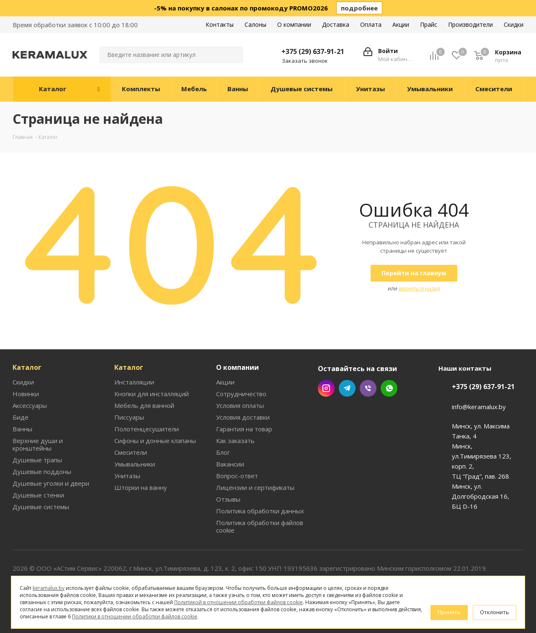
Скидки (23, 382)
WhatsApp (389, 388)
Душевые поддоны (42, 471)
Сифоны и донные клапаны (155, 440)
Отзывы (228, 499)
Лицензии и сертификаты (255, 487)
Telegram (347, 388)
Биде (20, 417)
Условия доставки (243, 417)
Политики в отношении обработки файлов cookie (134, 616)
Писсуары (129, 417)
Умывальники (134, 464)
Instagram (326, 388)
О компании (237, 367)
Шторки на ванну (140, 487)
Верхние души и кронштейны (38, 444)
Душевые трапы (37, 460)
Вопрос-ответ (237, 476)
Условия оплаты (240, 405)
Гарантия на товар (244, 429)
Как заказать (235, 440)
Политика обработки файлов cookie (259, 526)
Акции (225, 382)
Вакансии (230, 464)
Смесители (130, 452)
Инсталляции (134, 382)
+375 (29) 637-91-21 (312, 51)
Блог (223, 452)
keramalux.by (48, 588)
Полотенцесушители (146, 429)
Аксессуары (30, 405)
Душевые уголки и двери (51, 483)
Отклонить (494, 612)
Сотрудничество (241, 394)
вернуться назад (419, 288)
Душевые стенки (38, 495)
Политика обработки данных (260, 511)
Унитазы (127, 476)
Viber (368, 388)
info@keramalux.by (479, 406)
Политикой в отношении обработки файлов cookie (238, 602)
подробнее (359, 8)
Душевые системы (41, 506)
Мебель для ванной (144, 405)
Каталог (27, 367)
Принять (449, 612)
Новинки (26, 394)
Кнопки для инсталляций (151, 394)
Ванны (22, 429)
